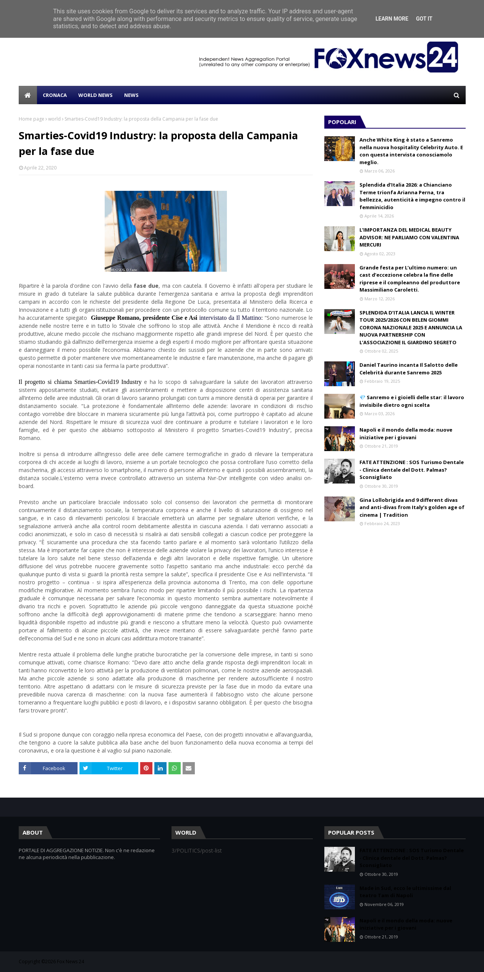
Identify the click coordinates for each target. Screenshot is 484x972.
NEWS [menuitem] (131, 95)
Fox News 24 (70, 961)
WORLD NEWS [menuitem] (95, 95)
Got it (424, 19)
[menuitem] (28, 95)
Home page (31, 119)
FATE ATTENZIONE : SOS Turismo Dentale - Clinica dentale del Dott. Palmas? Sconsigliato (411, 469)
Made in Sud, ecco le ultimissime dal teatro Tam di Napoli (405, 892)
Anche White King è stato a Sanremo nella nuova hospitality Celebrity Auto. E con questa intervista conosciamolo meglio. (411, 151)
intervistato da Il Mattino (230, 317)
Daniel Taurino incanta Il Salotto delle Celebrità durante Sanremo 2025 (408, 368)
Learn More (392, 19)
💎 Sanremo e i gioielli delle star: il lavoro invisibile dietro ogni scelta (411, 401)
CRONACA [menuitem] (55, 95)
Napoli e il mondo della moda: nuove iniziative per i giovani (405, 433)
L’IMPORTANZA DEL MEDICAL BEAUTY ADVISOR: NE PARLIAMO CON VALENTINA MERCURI (409, 237)
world (54, 119)
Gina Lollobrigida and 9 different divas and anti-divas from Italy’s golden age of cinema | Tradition (412, 507)
